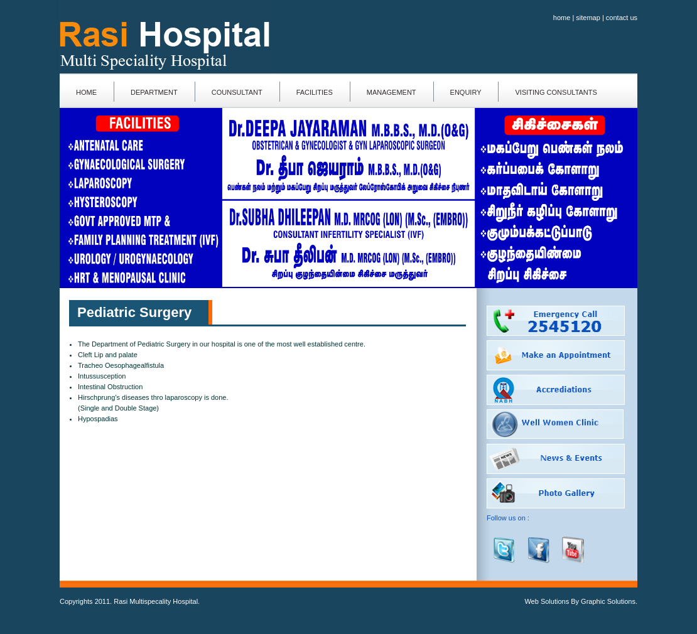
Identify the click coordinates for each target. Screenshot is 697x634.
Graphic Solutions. (609, 601)
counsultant (237, 92)
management (391, 92)
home (562, 17)
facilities (314, 92)
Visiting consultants (556, 92)
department (154, 92)
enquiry (466, 92)
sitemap (588, 17)
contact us (621, 17)
